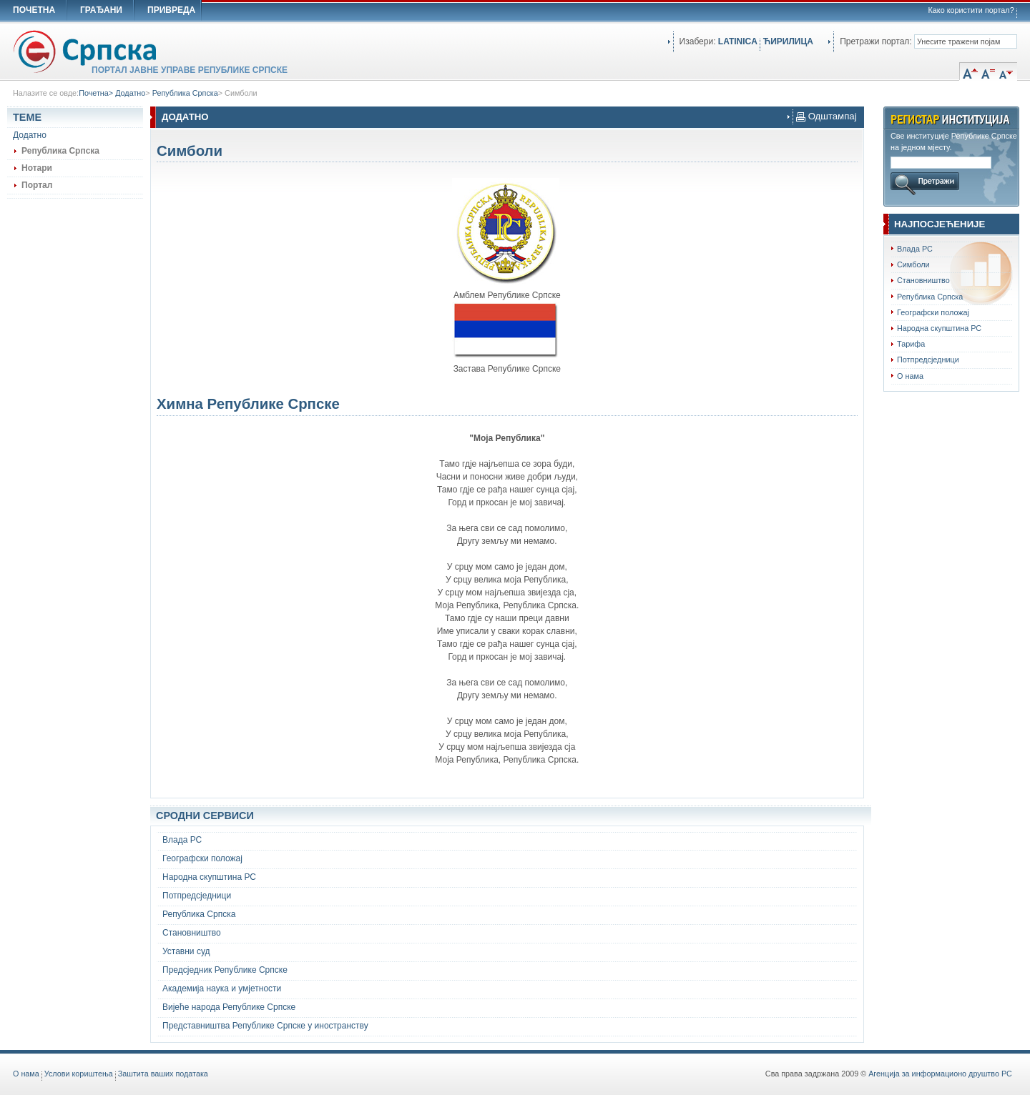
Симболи (241, 93)
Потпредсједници (928, 359)
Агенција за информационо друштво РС (940, 1073)
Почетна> (97, 93)
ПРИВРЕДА (171, 10)
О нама (910, 376)
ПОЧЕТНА (34, 10)
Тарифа (911, 344)
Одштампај (826, 116)
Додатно (130, 93)
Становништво (923, 280)
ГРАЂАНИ (101, 10)
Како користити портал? (971, 10)
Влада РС (915, 248)
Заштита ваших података (163, 1073)
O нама (26, 1073)
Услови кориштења (78, 1073)
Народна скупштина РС (939, 328)
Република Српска (185, 93)
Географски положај (933, 312)
